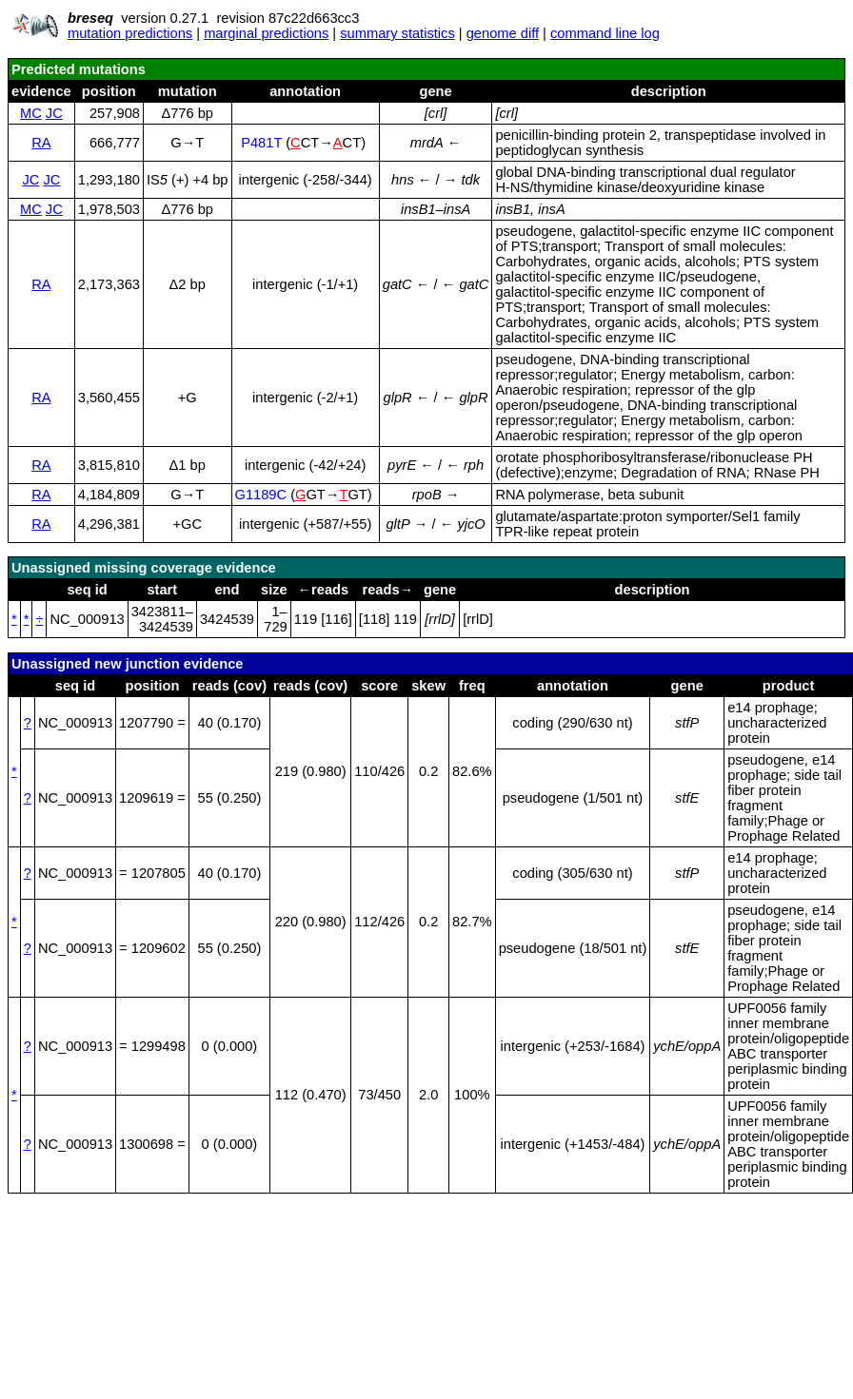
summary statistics (397, 33)
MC (31, 113)
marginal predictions (266, 33)
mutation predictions (130, 33)
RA (40, 142)
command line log (605, 33)
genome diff (502, 33)
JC (54, 113)
